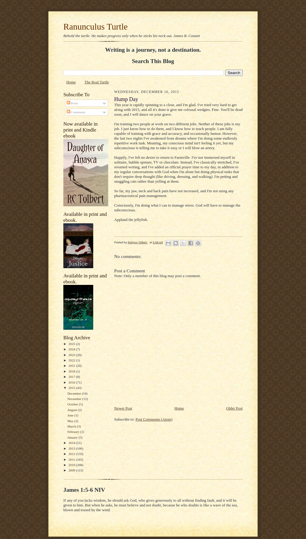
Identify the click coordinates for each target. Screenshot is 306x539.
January (73, 437)
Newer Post (123, 408)
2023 (72, 355)
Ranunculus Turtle (95, 26)
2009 (72, 470)
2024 (72, 349)
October (73, 404)
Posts (72, 103)
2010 (72, 465)
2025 (72, 344)
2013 (72, 448)
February (73, 431)
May (70, 421)
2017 (72, 376)
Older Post (234, 408)
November (74, 399)
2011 (72, 459)
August (72, 410)
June (70, 415)
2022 (72, 360)
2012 (72, 454)
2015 (72, 388)
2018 (72, 371)
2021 (72, 365)
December (74, 393)
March (72, 426)
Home (71, 82)
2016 (72, 382)
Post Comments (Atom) (154, 419)
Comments (76, 112)
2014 (72, 443)
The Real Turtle (97, 82)
